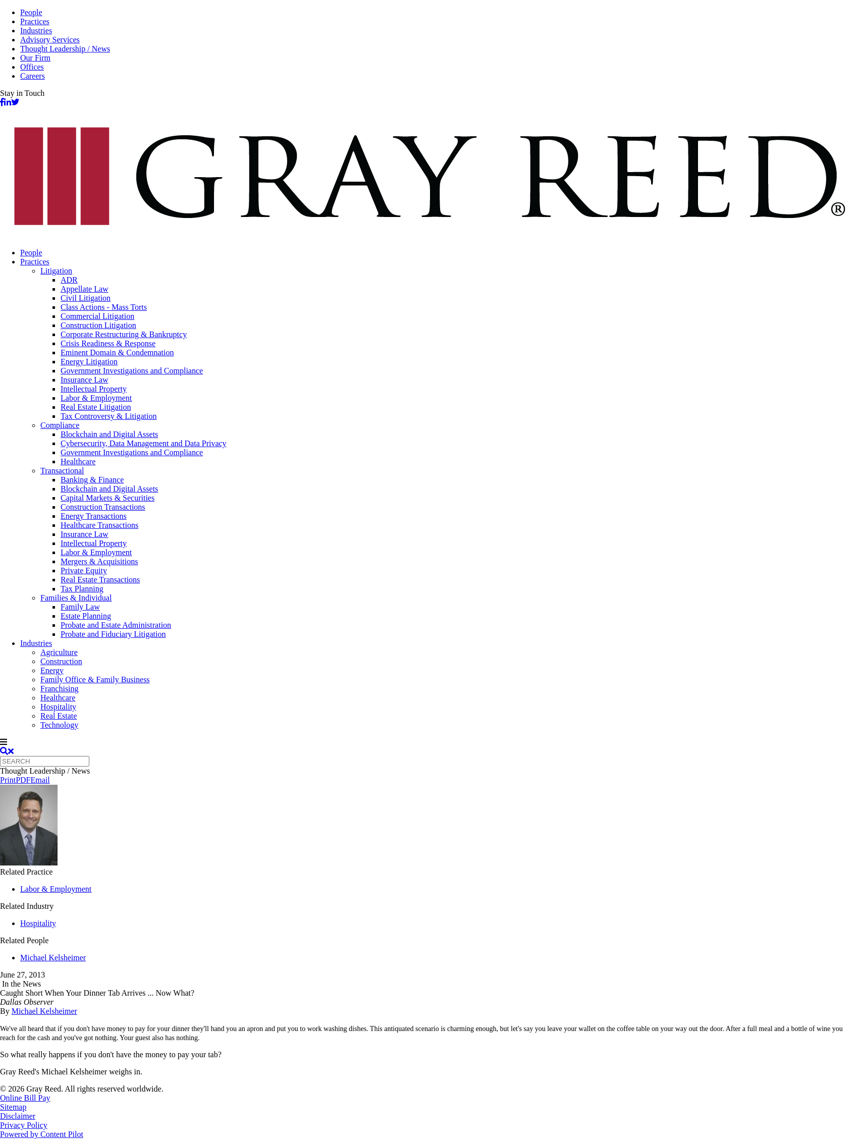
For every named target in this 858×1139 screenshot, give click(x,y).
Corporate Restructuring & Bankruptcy (124, 334)
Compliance (59, 425)
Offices (32, 67)
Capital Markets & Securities (107, 498)
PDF (23, 780)
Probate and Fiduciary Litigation (113, 634)
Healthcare (78, 461)
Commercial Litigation (97, 316)
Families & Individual (76, 597)
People (31, 12)
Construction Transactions (103, 507)
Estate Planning (86, 616)
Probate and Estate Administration (116, 625)
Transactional (62, 470)
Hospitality (58, 706)
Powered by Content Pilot (41, 1134)
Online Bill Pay (25, 1098)
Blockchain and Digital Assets (109, 434)
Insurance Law (85, 379)
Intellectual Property (94, 389)
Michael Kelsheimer (53, 957)
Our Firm (35, 57)
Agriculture (59, 652)
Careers (32, 76)
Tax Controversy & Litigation (108, 416)
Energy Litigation (89, 361)
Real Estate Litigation (96, 407)
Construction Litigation (98, 325)
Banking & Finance (92, 479)
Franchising (59, 688)
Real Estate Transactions (100, 579)
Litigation (56, 270)
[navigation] (429, 742)
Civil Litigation (86, 298)
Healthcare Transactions (99, 525)
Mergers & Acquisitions (99, 561)
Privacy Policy (23, 1125)
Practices (34, 21)
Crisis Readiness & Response (108, 343)
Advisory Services (50, 39)
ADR (69, 280)
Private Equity (84, 570)
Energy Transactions (94, 516)
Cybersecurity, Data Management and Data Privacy (144, 443)
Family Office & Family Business (95, 679)
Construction (61, 661)
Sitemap (13, 1107)
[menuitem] (439, 252)
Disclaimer (17, 1116)
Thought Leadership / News (65, 48)
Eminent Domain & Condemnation (117, 352)
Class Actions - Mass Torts (104, 307)
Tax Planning (82, 588)
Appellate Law (85, 289)
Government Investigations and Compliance (132, 370)
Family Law (80, 607)
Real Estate (58, 716)
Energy (52, 670)
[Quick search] (44, 761)
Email (39, 780)
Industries (36, 30)
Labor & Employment (96, 398)
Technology (59, 725)
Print (8, 780)
